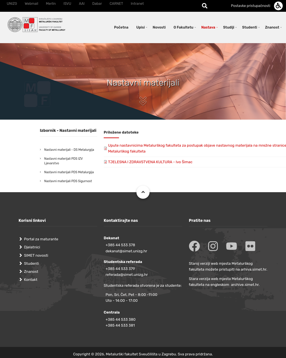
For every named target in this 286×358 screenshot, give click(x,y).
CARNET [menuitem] (116, 4)
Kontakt (30, 279)
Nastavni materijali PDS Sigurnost (68, 181)
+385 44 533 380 (120, 319)
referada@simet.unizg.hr (126, 274)
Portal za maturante (41, 239)
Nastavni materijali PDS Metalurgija (69, 172)
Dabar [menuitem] (97, 4)
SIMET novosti (36, 255)
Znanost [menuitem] (272, 27)
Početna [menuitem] (121, 27)
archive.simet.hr (245, 284)
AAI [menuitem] (81, 4)
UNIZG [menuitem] (12, 4)
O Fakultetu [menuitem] (183, 27)
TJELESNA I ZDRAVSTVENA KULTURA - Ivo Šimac (150, 162)
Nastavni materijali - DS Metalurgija (69, 150)
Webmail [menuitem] (31, 4)
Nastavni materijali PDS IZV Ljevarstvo (63, 161)
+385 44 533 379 (120, 268)
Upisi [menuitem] (140, 27)
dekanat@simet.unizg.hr (126, 251)
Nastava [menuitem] (208, 27)
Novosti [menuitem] (159, 27)
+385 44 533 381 (120, 325)
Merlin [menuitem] (51, 4)
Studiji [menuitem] (228, 27)
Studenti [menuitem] (249, 27)
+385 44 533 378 (120, 245)
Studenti (31, 263)
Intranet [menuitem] (137, 4)
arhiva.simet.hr (253, 269)
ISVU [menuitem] (67, 4)
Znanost (31, 271)
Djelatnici (32, 247)
